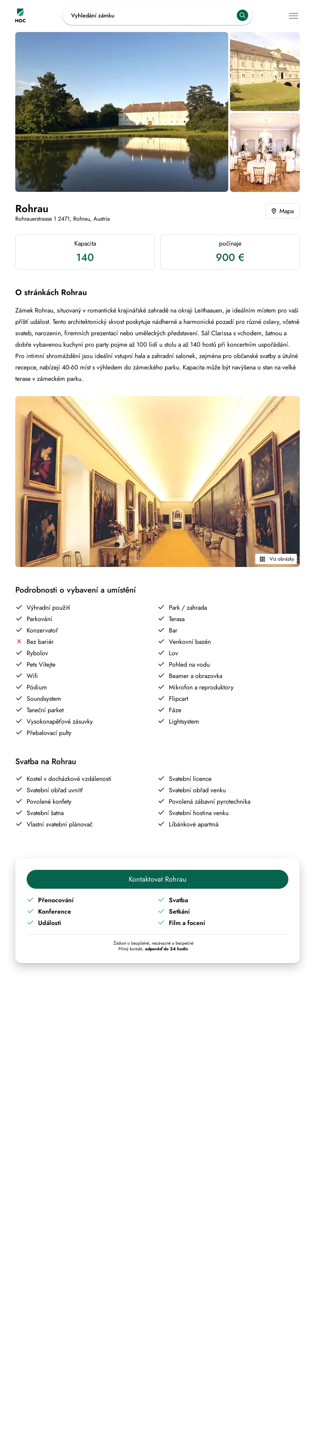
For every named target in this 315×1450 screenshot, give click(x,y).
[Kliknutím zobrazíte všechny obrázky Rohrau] (121, 112)
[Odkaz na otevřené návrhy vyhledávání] (157, 15)
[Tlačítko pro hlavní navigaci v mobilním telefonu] (294, 15)
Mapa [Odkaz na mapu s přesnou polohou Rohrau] (282, 211)
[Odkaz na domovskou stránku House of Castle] (39, 15)
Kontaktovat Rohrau (158, 879)
